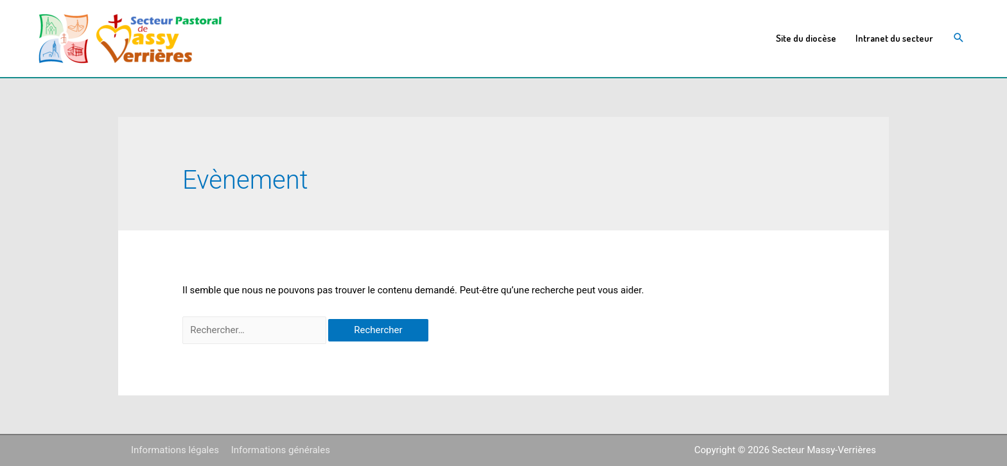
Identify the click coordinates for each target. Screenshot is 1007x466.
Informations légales (175, 450)
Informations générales (280, 450)
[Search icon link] (958, 38)
